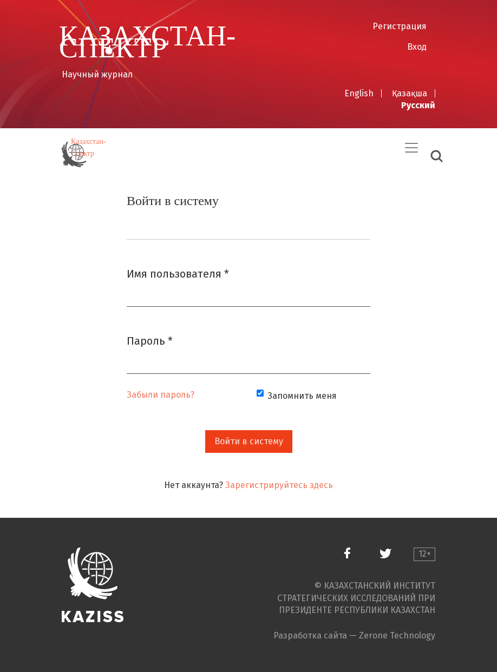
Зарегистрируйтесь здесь (279, 485)
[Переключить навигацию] (411, 148)
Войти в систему (248, 441)
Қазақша (409, 93)
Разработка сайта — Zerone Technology (354, 635)
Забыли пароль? (160, 395)
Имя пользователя (178, 273)
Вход (417, 47)
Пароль (150, 340)
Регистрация (399, 26)
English (359, 93)
